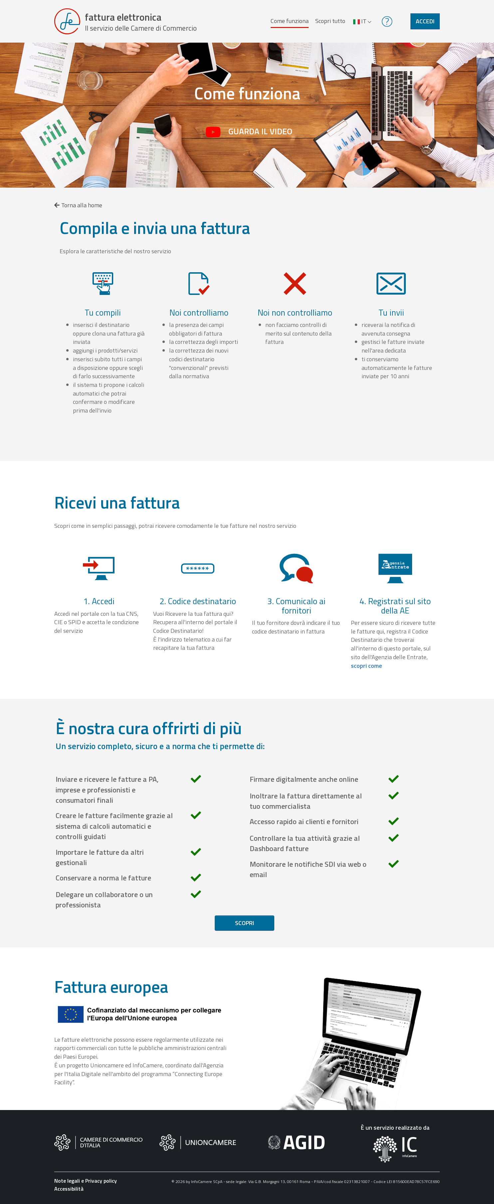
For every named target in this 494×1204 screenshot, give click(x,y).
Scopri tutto (330, 20)
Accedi (425, 21)
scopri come (366, 665)
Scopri (244, 922)
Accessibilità (69, 1189)
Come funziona (290, 20)
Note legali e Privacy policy (85, 1181)
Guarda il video (260, 131)
